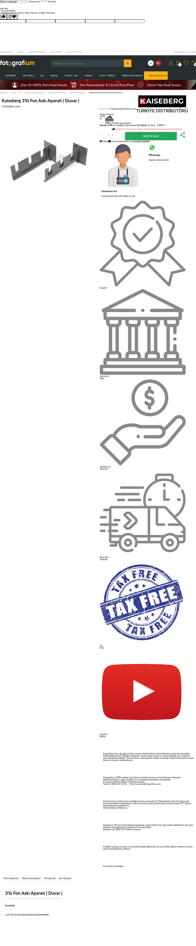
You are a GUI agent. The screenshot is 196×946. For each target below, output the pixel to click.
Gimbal (88, 75)
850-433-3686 (121, 196)
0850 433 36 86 (119, 784)
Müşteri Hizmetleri (37, 51)
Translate (48, 1)
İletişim (20, 51)
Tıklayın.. (127, 848)
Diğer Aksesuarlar (132, 75)
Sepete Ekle (151, 136)
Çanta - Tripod (107, 75)
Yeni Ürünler (55, 51)
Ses (42, 75)
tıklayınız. (123, 807)
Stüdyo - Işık (71, 75)
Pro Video (28, 75)
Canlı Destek (107, 196)
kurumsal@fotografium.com (148, 784)
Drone (54, 75)
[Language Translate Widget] (14, 1)
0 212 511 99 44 (74, 51)
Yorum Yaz (131, 109)
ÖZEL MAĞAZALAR (158, 75)
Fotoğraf (10, 75)
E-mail (132, 196)
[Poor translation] (12, 16)
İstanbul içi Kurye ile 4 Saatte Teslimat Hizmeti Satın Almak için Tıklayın (148, 129)
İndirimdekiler (6, 51)
